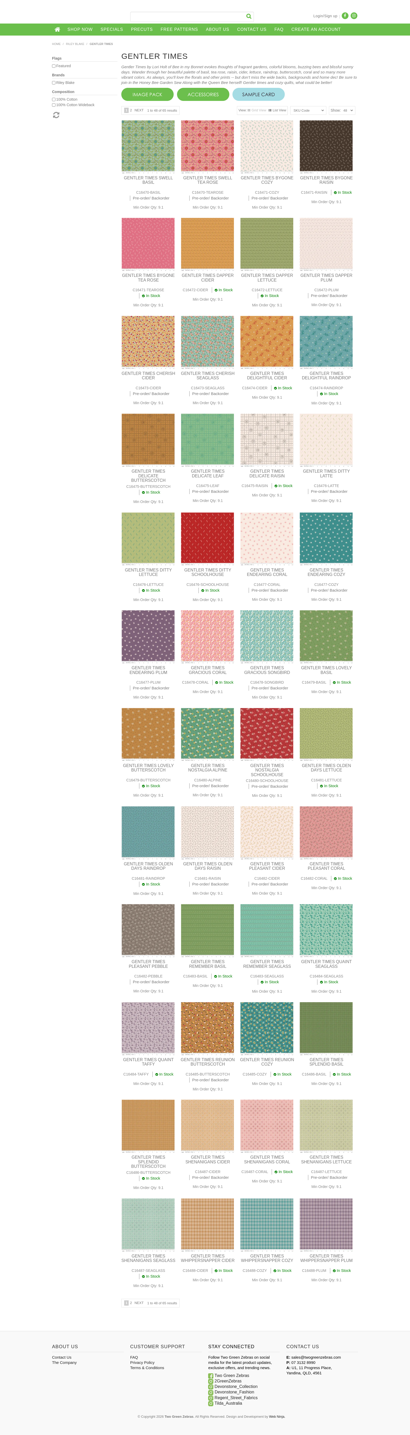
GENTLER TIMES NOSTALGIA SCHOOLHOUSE (267, 770)
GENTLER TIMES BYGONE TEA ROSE (148, 277)
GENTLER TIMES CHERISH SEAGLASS (208, 375)
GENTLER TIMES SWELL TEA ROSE (207, 180)
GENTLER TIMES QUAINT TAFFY (148, 1062)
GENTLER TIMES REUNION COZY (267, 1062)
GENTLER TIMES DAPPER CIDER (208, 277)
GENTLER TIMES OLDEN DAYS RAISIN (207, 866)
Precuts (142, 29)
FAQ (278, 29)
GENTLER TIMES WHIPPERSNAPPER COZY (267, 1258)
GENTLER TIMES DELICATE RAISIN (267, 473)
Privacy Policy (142, 1362)
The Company (64, 1362)
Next (139, 110)
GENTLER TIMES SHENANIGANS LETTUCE (326, 1159)
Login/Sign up (325, 16)
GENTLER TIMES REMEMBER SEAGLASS (267, 964)
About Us (217, 29)
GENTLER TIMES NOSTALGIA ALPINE (207, 768)
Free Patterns (179, 29)
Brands (58, 75)
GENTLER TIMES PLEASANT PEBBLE (148, 964)
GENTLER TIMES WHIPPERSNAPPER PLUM (326, 1258)
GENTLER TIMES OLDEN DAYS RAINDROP (148, 866)
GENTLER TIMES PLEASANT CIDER (267, 866)
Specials (112, 29)
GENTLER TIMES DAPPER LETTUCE (267, 277)
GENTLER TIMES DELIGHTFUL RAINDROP (326, 375)
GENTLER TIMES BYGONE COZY (267, 180)
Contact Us (252, 29)
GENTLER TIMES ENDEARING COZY (326, 572)
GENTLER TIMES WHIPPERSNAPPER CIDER (208, 1258)
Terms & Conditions (147, 1367)
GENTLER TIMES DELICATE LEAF (208, 473)
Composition (63, 92)
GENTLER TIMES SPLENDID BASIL (327, 1062)
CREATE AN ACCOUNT (316, 29)
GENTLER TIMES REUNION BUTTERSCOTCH (208, 1062)
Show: (336, 110)
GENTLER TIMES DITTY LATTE (326, 473)
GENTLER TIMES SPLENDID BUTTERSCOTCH (148, 1162)
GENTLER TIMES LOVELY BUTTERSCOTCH (148, 768)
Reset (55, 115)
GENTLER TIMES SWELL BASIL (148, 180)
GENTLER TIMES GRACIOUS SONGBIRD (267, 670)
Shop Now (80, 29)
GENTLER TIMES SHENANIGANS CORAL (267, 1159)
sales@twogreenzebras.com (316, 1357)
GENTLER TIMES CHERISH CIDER (148, 375)
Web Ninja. (277, 1417)
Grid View (259, 110)
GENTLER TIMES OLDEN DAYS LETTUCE (326, 768)
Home (58, 30)
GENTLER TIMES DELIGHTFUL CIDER (267, 375)
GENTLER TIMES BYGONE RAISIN (326, 180)
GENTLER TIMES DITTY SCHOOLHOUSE (207, 572)
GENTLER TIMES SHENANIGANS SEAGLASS (148, 1258)
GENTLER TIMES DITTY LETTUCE (148, 572)
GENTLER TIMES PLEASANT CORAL (326, 866)
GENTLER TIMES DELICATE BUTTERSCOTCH (148, 476)
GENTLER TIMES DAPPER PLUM (326, 277)
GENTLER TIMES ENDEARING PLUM (148, 670)
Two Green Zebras (232, 1375)
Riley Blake (75, 43)
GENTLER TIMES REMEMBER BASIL (207, 964)
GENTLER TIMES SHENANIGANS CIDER (207, 1159)
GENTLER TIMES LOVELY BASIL (326, 670)
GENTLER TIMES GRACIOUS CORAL (208, 670)
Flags (57, 58)
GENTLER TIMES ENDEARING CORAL (267, 572)
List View (279, 110)
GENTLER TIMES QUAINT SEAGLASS (326, 964)
